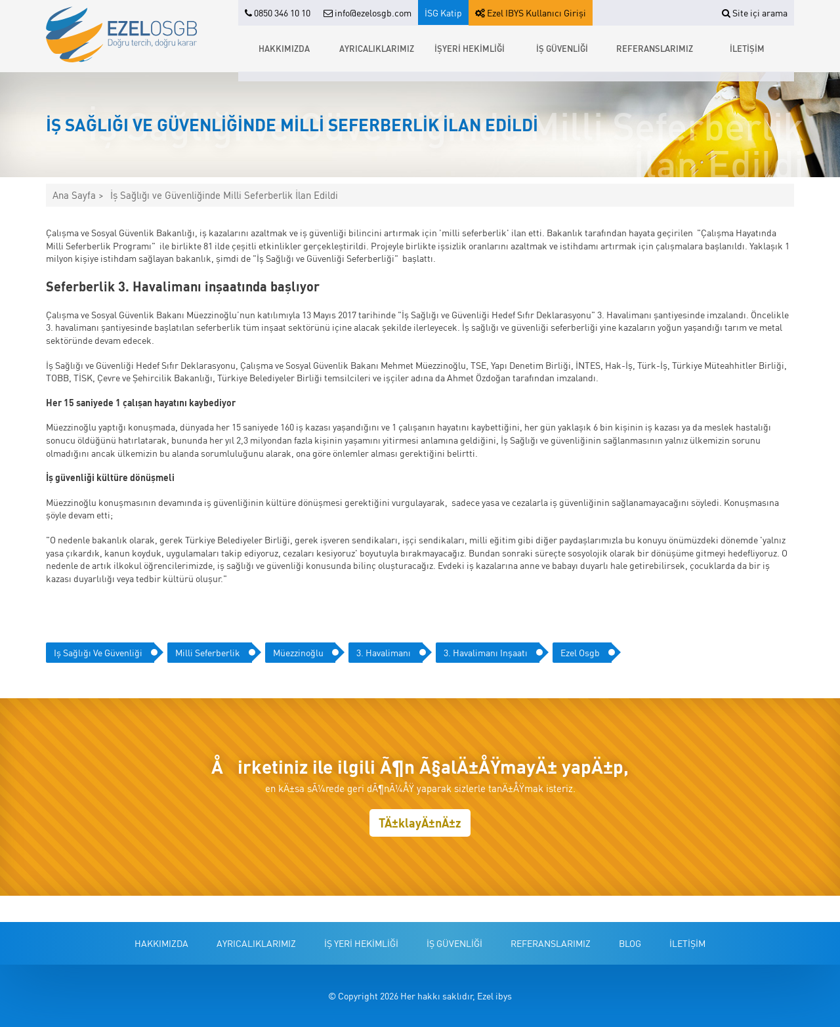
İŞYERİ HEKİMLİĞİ (469, 48)
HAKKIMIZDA (284, 48)
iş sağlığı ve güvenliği (98, 652)
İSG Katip (443, 12)
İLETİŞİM (747, 48)
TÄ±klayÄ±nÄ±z (420, 822)
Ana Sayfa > (78, 195)
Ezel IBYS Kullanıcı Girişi (530, 12)
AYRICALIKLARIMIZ (376, 48)
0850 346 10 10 (277, 12)
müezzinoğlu (298, 652)
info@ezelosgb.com (367, 12)
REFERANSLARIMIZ (654, 48)
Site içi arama (755, 12)
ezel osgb (580, 652)
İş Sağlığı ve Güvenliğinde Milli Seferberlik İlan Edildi (224, 195)
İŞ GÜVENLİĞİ (562, 48)
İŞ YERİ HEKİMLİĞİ (361, 943)
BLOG (630, 943)
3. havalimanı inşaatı (486, 652)
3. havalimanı (383, 652)
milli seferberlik (207, 652)
